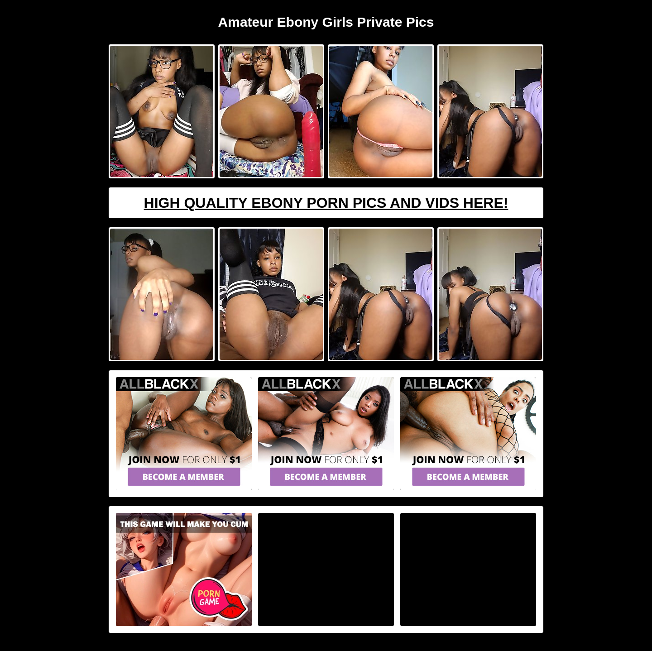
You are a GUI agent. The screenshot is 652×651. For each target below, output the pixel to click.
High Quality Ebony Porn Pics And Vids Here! (326, 203)
